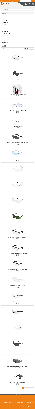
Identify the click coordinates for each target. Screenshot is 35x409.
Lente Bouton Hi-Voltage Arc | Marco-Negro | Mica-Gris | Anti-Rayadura (17, 142)
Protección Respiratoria (5, 40)
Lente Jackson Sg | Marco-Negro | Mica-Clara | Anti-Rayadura (17, 301)
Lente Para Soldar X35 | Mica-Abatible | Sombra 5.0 (17, 382)
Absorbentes (4, 15)
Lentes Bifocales (4, 45)
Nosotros (15, 397)
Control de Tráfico (5, 24)
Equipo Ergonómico (5, 26)
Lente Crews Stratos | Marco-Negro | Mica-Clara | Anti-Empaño (17, 237)
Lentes (9, 44)
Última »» (32, 388)
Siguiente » (28, 388)
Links (23, 397)
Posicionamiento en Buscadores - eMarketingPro (23, 406)
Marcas (18, 397)
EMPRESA (8, 7)
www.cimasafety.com (21, 403)
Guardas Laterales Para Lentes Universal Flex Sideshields (17, 110)
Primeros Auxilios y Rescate (6, 33)
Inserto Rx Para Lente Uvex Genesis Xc (17, 126)
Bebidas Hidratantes (5, 18)
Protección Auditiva (5, 35)
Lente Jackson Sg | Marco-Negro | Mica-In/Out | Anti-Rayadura (17, 317)
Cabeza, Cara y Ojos (5, 20)
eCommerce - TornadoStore (14, 406)
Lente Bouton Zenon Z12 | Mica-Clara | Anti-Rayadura (17, 174)
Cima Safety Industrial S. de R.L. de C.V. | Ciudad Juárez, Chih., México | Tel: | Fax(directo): (18, 402)
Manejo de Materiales (5, 31)
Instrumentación (4, 29)
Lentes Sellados (4, 46)
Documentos (20, 397)
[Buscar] (32, 1)
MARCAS (16, 7)
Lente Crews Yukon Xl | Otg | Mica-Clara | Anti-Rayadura (17, 285)
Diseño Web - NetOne (8, 406)
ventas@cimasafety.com (14, 403)
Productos (3, 7)
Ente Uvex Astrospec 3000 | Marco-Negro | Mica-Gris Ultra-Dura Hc (17, 78)
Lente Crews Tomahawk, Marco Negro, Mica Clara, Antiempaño (17, 269)
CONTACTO (20, 7)
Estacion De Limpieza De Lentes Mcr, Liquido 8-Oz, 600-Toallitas (17, 94)
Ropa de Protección (5, 42)
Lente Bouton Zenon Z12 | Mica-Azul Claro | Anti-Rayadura (17, 158)
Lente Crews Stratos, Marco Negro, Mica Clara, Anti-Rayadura (17, 253)
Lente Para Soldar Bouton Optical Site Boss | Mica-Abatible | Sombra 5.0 (17, 366)
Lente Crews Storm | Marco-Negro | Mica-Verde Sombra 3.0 (17, 221)
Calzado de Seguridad (5, 22)
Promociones (11, 397)
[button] (33, 0)
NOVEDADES (12, 7)
